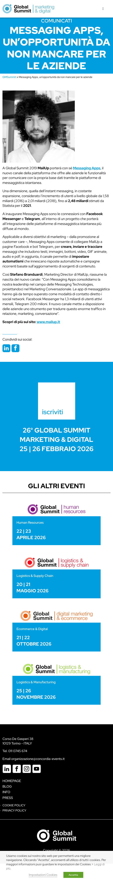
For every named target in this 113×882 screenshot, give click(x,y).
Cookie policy (13, 805)
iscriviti (52, 411)
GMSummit (9, 77)
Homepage (11, 781)
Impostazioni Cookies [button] (43, 875)
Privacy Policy (14, 811)
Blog (7, 786)
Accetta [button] (73, 875)
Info (6, 792)
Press (7, 798)
